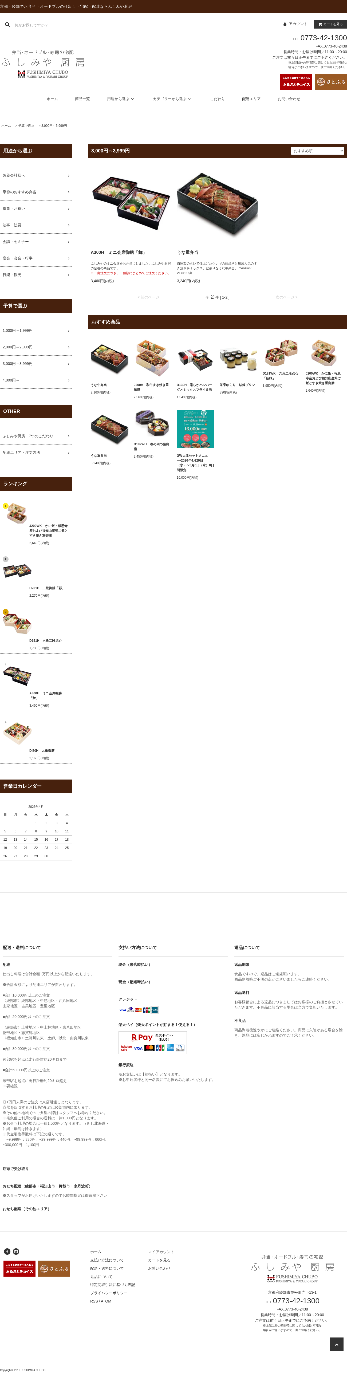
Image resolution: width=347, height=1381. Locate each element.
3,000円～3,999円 (54, 126)
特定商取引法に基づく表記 (112, 1284)
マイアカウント (161, 1252)
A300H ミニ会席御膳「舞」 (45, 695)
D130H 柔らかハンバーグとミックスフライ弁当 (194, 387)
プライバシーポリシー (109, 1293)
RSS (94, 1301)
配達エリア (251, 99)
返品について (101, 1276)
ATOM (106, 1301)
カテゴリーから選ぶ (173, 99)
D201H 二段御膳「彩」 (47, 588)
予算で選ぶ (26, 126)
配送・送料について (107, 1268)
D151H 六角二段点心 (45, 641)
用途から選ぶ (121, 99)
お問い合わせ (289, 99)
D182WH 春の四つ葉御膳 (151, 446)
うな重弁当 (187, 252)
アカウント (298, 24)
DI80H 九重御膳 (41, 751)
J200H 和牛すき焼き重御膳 (151, 387)
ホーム (52, 99)
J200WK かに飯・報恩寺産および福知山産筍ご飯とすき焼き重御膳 (48, 530)
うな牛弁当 (99, 385)
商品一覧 (82, 99)
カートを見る (329, 24)
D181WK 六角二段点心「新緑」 (280, 376)
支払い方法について (107, 1260)
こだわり (217, 99)
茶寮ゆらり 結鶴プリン (237, 385)
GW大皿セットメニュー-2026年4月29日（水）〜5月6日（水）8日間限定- (195, 463)
